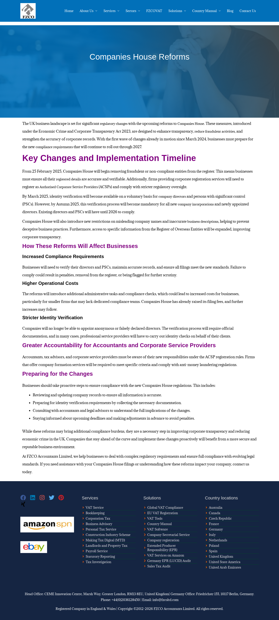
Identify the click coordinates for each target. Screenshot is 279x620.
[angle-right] (93, 507)
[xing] (23, 504)
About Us (86, 11)
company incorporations (198, 204)
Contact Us (247, 11)
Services (109, 11)
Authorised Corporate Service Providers (72, 186)
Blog (230, 11)
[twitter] (53, 497)
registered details (70, 179)
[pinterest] (63, 497)
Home (69, 11)
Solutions (175, 11)
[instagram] (44, 497)
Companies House (196, 123)
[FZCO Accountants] (28, 10)
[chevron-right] (155, 529)
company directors (173, 196)
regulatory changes (115, 123)
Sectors (131, 11)
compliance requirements (85, 146)
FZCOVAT (154, 11)
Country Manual (204, 11)
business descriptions (204, 221)
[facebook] (25, 497)
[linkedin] (34, 497)
